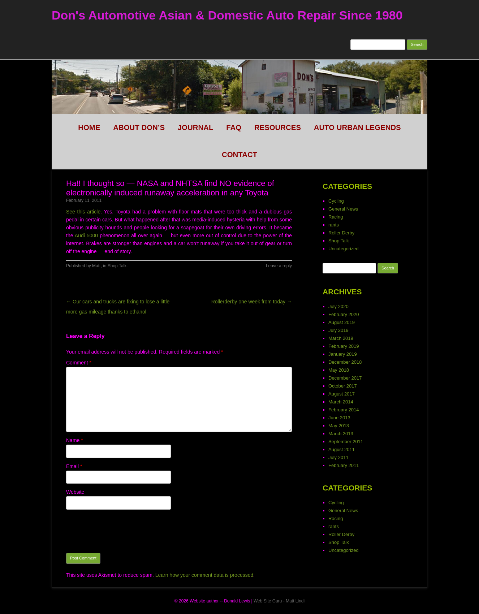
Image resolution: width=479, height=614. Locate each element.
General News (343, 209)
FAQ (233, 127)
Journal (195, 127)
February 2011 (343, 465)
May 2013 (338, 425)
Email (74, 466)
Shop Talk (117, 265)
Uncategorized (343, 248)
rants (333, 225)
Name (74, 440)
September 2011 (345, 441)
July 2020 (338, 306)
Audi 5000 (86, 235)
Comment (78, 363)
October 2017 (342, 386)
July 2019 (338, 330)
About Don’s (139, 127)
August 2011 (341, 449)
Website (75, 492)
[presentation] (121, 531)
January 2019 (342, 354)
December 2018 (345, 362)
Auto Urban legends (357, 127)
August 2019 (341, 322)
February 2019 (343, 346)
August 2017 (341, 394)
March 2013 (340, 433)
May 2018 (338, 370)
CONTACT (239, 155)
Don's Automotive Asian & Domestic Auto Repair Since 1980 (227, 15)
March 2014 (340, 402)
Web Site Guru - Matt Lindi (279, 601)
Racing (335, 217)
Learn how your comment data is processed (204, 575)
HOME (89, 127)
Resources (277, 127)
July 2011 (338, 457)
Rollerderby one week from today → (251, 301)
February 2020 (343, 314)
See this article (83, 212)
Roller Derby (341, 232)
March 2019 (340, 338)
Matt (96, 265)
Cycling (336, 201)
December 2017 (345, 378)
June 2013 (339, 417)
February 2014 (343, 409)
